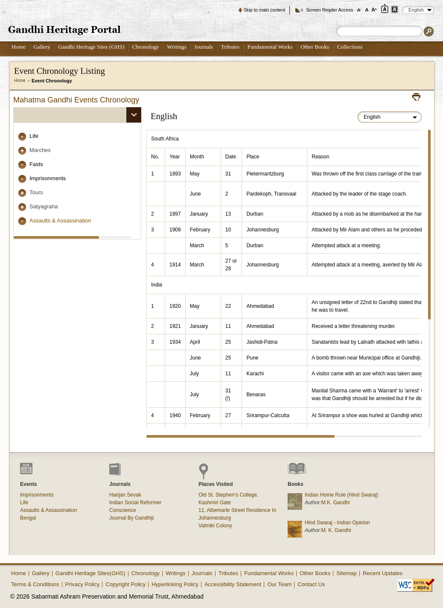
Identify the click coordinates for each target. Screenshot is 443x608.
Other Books (314, 47)
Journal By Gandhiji (131, 518)
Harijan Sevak (125, 495)
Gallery (41, 47)
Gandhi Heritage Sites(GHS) (90, 573)
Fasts (36, 164)
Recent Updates (382, 573)
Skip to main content (265, 9)
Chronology (145, 47)
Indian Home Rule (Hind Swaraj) (341, 495)
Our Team (279, 584)
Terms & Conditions (35, 584)
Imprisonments (47, 178)
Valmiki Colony (215, 526)
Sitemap (346, 573)
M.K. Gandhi (335, 503)
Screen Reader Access (329, 9)
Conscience (122, 510)
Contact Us (311, 584)
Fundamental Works (270, 47)
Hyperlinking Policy (175, 584)
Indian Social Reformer (135, 503)
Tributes (230, 47)
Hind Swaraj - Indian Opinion (337, 523)
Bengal (28, 518)
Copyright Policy (125, 584)
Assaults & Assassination (60, 220)
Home (19, 47)
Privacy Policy (82, 584)
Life (33, 136)
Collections (350, 47)
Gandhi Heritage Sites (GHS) (91, 47)
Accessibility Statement (233, 584)
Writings (177, 47)
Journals (203, 47)
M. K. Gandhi (336, 530)
